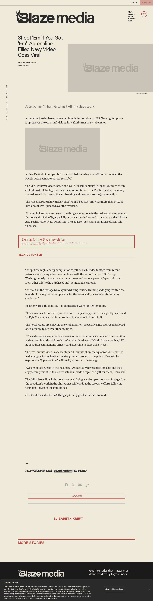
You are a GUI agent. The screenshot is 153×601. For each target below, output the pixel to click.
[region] (76, 590)
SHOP (130, 21)
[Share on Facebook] (65, 485)
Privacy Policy (43, 243)
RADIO (130, 16)
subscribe (146, 2)
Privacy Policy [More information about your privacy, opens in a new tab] (51, 598)
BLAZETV (131, 19)
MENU (144, 14)
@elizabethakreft (64, 470)
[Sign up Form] (114, 241)
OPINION (131, 14)
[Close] (149, 589)
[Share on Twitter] (73, 485)
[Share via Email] (80, 485)
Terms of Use (52, 243)
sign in (133, 2)
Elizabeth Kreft (30, 63)
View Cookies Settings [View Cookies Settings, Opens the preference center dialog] (114, 590)
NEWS (130, 12)
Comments (76, 497)
